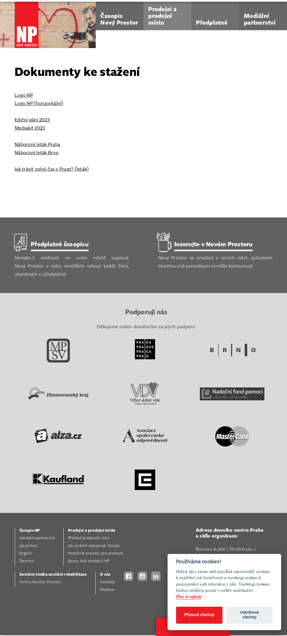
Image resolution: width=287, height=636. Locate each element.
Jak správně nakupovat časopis (94, 546)
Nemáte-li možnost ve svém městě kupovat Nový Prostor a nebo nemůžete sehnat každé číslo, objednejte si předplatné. (72, 259)
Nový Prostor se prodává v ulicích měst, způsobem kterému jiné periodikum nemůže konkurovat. (215, 255)
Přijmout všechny (199, 615)
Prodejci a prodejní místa (91, 531)
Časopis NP (29, 531)
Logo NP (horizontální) (39, 103)
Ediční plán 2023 (32, 120)
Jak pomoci (28, 546)
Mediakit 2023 (30, 128)
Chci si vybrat (188, 597)
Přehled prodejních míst (88, 538)
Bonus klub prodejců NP (88, 561)
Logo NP (24, 95)
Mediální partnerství (37, 538)
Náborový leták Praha (37, 144)
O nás (105, 575)
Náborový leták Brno (36, 152)
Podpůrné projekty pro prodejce (95, 554)
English (25, 554)
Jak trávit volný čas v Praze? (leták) (52, 169)
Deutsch (26, 561)
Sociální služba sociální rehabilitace (53, 575)
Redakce (107, 590)
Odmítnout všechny (249, 615)
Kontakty (107, 582)
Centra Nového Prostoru (40, 582)
